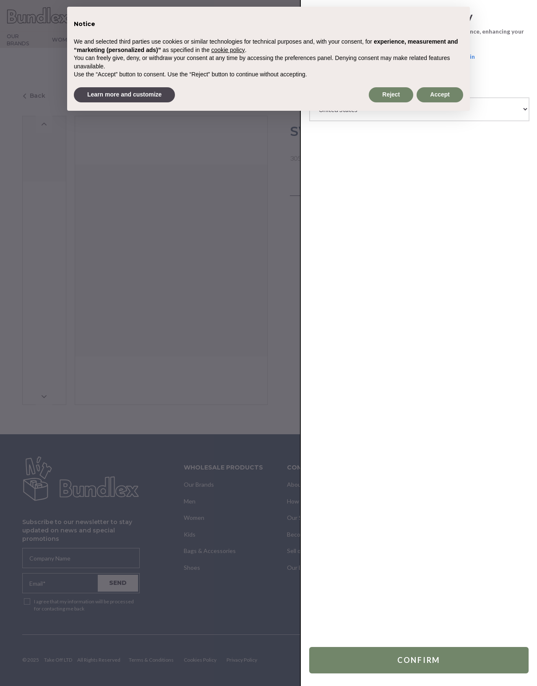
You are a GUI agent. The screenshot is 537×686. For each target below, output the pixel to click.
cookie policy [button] (228, 50)
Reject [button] (391, 94)
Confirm (419, 660)
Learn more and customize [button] (124, 94)
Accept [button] (440, 94)
